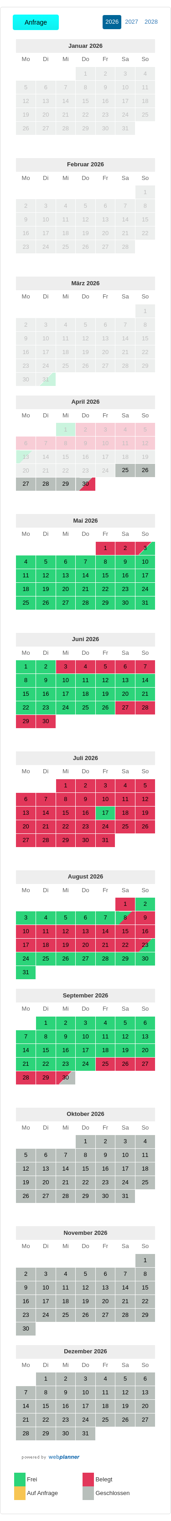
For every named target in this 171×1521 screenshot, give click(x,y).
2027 (131, 21)
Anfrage (36, 22)
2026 (112, 21)
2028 (151, 21)
